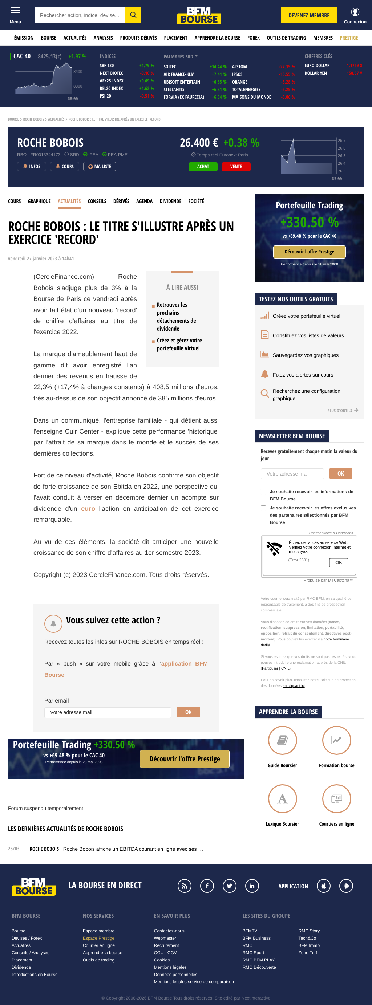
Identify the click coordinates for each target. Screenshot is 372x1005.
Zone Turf (308, 952)
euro (88, 508)
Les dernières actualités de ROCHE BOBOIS (65, 828)
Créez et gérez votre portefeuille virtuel (179, 344)
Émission (24, 37)
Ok (188, 712)
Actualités (75, 37)
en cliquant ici (294, 686)
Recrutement (166, 945)
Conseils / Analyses (30, 952)
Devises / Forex (27, 938)
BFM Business (257, 938)
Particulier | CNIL (275, 669)
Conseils (97, 201)
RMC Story (309, 930)
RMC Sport (253, 952)
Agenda (144, 201)
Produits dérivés (138, 37)
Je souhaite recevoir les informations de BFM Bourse (307, 495)
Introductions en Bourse (35, 974)
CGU (159, 952)
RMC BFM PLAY (259, 960)
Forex (253, 37)
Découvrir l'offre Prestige (309, 251)
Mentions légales (170, 967)
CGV (172, 952)
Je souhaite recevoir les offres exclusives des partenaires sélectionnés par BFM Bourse (308, 515)
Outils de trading (286, 37)
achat (203, 166)
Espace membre (98, 930)
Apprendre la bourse (217, 37)
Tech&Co (307, 938)
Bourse (48, 37)
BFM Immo (309, 945)
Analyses (103, 37)
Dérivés (121, 201)
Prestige (349, 37)
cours (14, 201)
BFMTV (250, 930)
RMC (247, 945)
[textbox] (80, 15)
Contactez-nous (169, 930)
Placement (175, 37)
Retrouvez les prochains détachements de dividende (176, 317)
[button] (133, 15)
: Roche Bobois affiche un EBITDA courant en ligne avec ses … (116, 849)
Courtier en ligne (99, 945)
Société (196, 201)
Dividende (171, 201)
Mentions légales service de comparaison (194, 981)
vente (236, 166)
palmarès (173, 56)
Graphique (39, 201)
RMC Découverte (259, 967)
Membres (323, 37)
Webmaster (165, 938)
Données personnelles (175, 974)
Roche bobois (33, 119)
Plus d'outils (343, 410)
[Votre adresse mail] (107, 712)
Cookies (162, 960)
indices (108, 56)
